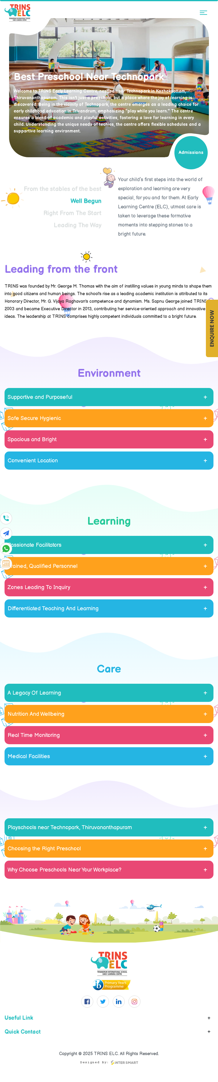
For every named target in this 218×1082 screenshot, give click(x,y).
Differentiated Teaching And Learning (53, 608)
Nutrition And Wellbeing (36, 714)
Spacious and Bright (32, 439)
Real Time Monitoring (34, 735)
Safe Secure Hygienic (34, 418)
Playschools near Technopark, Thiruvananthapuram (70, 827)
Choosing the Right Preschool (44, 849)
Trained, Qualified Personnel (43, 566)
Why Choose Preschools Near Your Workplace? (64, 870)
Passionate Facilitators (34, 545)
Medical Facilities (29, 756)
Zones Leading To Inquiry (39, 587)
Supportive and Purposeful (40, 397)
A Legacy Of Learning (34, 693)
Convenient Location (33, 461)
